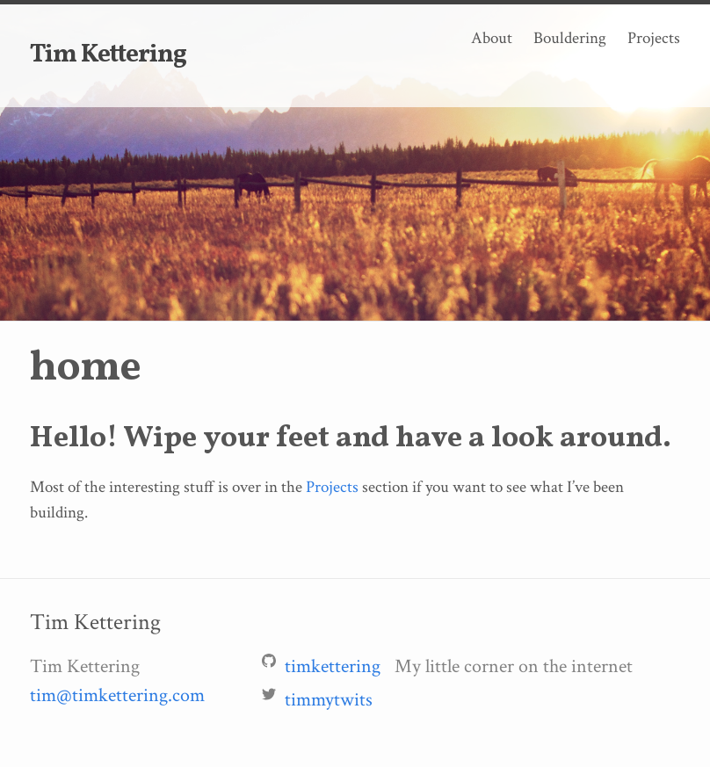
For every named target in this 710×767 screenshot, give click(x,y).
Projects (653, 38)
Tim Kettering (108, 55)
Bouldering (569, 38)
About (491, 38)
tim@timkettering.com (117, 695)
